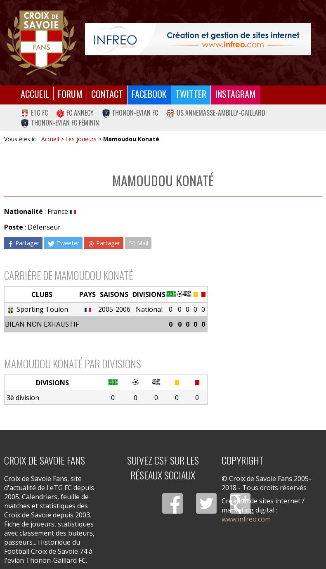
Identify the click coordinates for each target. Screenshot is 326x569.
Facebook (149, 93)
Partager (23, 243)
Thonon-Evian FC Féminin (60, 123)
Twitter (190, 93)
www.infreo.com (246, 519)
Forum (70, 93)
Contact (107, 93)
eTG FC (34, 113)
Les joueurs (81, 139)
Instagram (235, 93)
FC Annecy (75, 113)
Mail (138, 243)
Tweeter (63, 243)
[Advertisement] (264, 261)
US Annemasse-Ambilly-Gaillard (215, 113)
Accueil (35, 93)
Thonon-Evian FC (130, 113)
